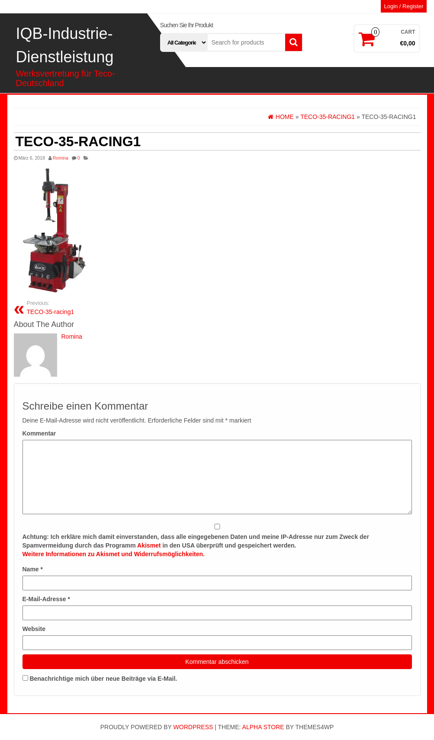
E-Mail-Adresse (47, 599)
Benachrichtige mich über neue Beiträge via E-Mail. (103, 678)
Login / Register (403, 6)
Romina (60, 157)
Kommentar (39, 433)
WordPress (193, 727)
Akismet (149, 545)
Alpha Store (263, 727)
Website (34, 628)
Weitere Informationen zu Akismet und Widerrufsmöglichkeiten (113, 554)
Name (33, 569)
